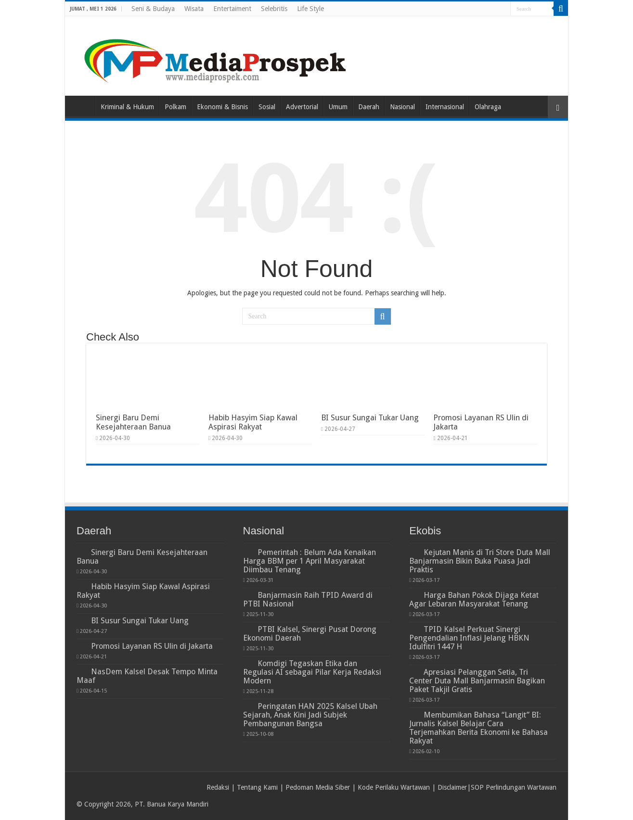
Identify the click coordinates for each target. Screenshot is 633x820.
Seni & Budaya (153, 9)
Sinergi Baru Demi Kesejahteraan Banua (133, 422)
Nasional (402, 107)
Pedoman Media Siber (317, 787)
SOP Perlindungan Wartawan (513, 787)
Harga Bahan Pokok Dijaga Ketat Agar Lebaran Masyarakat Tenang (474, 599)
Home (82, 106)
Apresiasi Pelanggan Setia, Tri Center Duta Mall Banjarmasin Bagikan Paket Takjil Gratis (477, 681)
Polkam (175, 107)
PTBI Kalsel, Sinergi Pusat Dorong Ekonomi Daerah (309, 634)
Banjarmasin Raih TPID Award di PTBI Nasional (308, 599)
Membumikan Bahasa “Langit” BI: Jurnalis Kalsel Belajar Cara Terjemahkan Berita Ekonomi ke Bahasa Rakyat (478, 727)
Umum (338, 107)
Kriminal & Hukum (127, 107)
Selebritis (274, 9)
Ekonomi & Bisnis (222, 107)
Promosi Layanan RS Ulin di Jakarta (152, 646)
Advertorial (302, 107)
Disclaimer (452, 787)
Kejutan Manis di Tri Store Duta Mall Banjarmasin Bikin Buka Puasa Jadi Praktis (479, 561)
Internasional (445, 107)
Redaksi (218, 787)
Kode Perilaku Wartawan (394, 787)
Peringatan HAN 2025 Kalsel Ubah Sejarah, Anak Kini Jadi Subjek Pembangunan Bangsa (310, 715)
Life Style (310, 9)
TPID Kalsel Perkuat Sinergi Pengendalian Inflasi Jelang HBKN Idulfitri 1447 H (469, 638)
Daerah (368, 107)
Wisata (194, 9)
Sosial (266, 107)
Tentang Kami (257, 787)
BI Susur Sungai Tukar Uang (370, 417)
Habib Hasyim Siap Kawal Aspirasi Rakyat (252, 422)
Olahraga (488, 107)
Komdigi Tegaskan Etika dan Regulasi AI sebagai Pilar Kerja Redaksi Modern (312, 672)
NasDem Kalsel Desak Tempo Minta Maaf (147, 676)
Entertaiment (232, 9)
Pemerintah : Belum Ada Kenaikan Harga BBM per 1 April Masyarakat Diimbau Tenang (309, 561)
